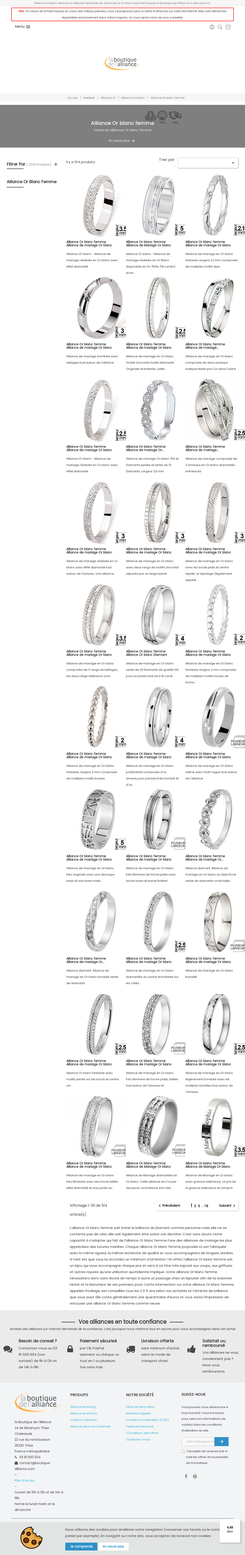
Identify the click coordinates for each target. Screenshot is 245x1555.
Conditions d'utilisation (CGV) (147, 1420)
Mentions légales (138, 1413)
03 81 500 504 (30, 1457)
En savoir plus (113, 1546)
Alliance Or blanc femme (31, 182)
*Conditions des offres (142, 1433)
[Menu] (238, 1521)
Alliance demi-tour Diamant (90, 1426)
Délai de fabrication (140, 1407)
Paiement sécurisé (139, 1426)
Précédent (168, 1205)
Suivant (228, 1205)
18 (207, 1206)
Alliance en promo (83, 1413)
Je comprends (81, 1546)
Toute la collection (83, 1420)
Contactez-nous (138, 1439)
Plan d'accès (24, 1480)
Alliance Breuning (83, 1407)
